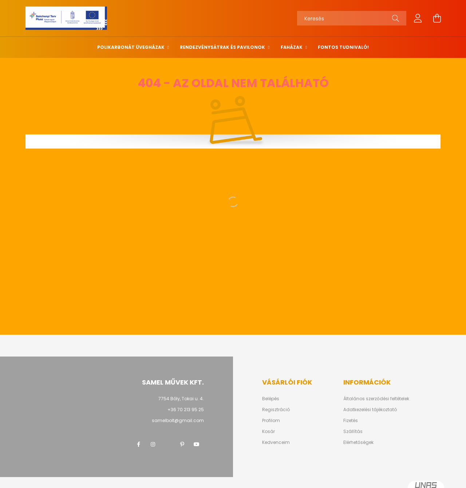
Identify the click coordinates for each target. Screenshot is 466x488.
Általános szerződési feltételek (376, 398)
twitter (167, 444)
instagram (153, 444)
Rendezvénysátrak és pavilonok (223, 47)
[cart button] (437, 18)
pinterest (182, 444)
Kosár (268, 431)
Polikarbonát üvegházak (131, 47)
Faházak (292, 47)
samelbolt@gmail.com (178, 420)
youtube (196, 444)
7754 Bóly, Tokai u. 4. (181, 398)
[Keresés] (351, 18)
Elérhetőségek (358, 442)
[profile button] (418, 18)
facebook (138, 444)
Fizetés (350, 420)
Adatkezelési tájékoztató (370, 409)
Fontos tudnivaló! (343, 47)
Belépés (270, 398)
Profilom (271, 420)
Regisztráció (276, 409)
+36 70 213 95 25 (185, 409)
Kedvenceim (276, 442)
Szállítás (353, 431)
